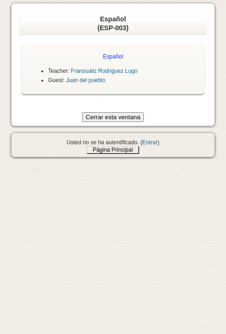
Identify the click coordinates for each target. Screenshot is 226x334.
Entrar (150, 142)
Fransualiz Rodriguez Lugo (104, 71)
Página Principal (113, 150)
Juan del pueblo (85, 80)
